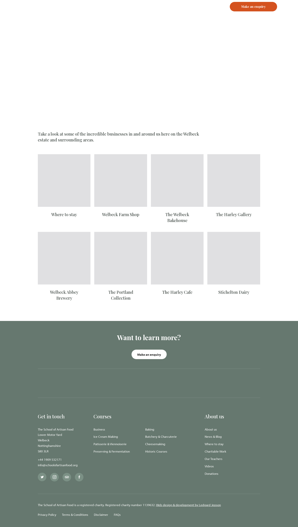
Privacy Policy (47, 515)
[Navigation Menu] (287, 13)
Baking (149, 429)
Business (99, 429)
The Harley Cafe (177, 292)
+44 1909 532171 (50, 459)
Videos (209, 466)
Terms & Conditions (75, 515)
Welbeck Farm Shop (120, 214)
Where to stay (64, 214)
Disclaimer (101, 515)
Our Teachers (213, 459)
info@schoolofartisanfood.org (58, 465)
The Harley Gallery (234, 214)
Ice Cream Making (106, 437)
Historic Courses (156, 451)
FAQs (117, 515)
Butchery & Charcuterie (161, 437)
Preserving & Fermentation (112, 451)
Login (188, 13)
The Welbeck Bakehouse (177, 217)
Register (204, 13)
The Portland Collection (120, 295)
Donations (211, 474)
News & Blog (213, 437)
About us (211, 429)
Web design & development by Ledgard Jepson (188, 505)
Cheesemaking (155, 444)
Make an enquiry (149, 354)
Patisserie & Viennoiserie (110, 444)
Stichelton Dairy (233, 292)
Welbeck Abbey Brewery (64, 295)
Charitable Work (215, 451)
